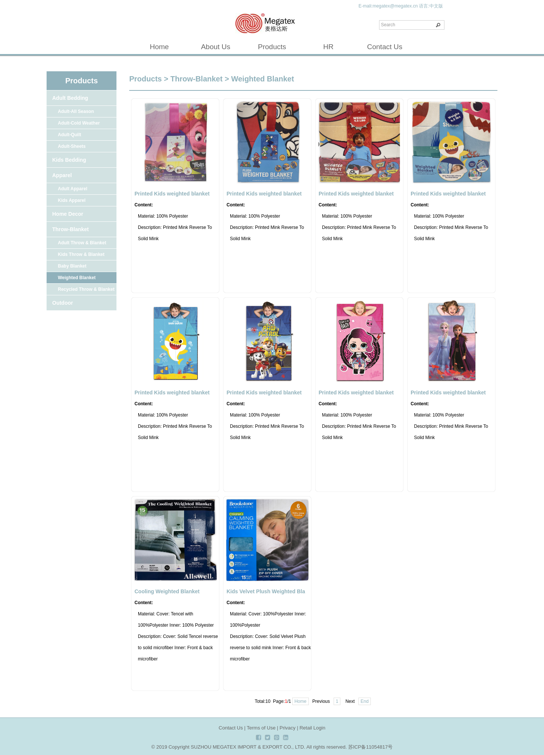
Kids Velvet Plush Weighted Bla (266, 591)
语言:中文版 (431, 6)
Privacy (288, 728)
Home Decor (67, 214)
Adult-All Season (76, 111)
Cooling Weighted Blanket (166, 591)
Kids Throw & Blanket (81, 254)
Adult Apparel (72, 188)
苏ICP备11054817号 (370, 747)
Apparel (62, 175)
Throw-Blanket (70, 229)
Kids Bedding (69, 160)
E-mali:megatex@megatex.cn (388, 6)
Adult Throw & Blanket (82, 242)
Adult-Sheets (72, 146)
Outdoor (62, 303)
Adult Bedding (70, 98)
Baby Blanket (72, 266)
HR (328, 47)
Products (272, 47)
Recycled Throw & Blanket (86, 289)
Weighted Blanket (76, 277)
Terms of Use (261, 728)
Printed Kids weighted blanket (172, 194)
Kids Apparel (72, 200)
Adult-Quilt (69, 134)
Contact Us (384, 47)
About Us (215, 47)
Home (159, 47)
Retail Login (312, 728)
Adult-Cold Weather (79, 123)
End (365, 701)
